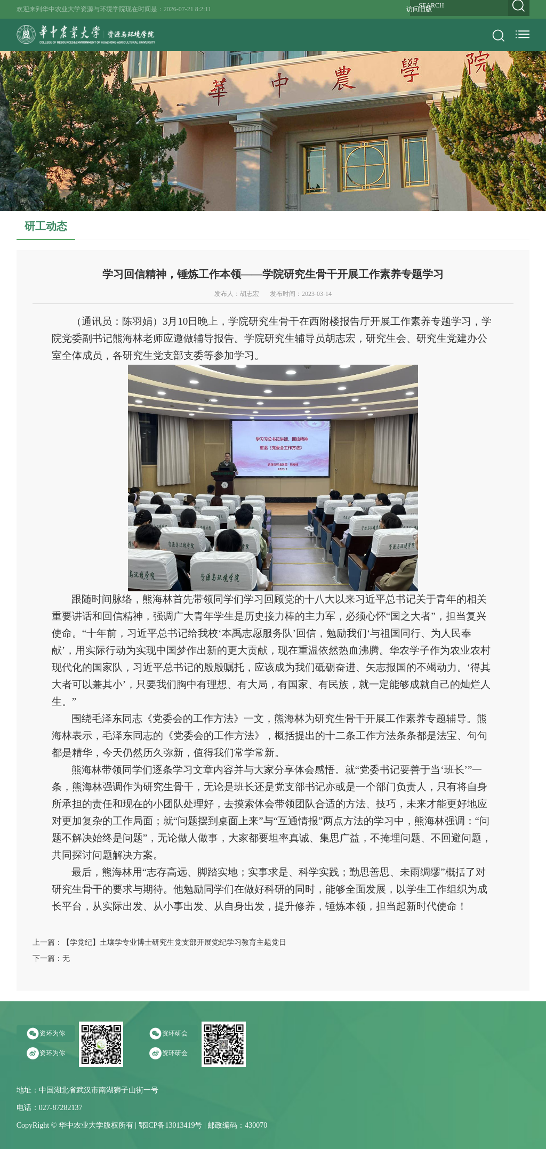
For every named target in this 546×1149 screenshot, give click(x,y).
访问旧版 (419, 9)
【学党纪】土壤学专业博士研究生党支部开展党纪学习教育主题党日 (174, 942)
